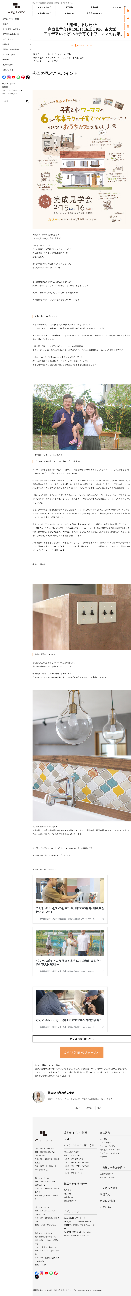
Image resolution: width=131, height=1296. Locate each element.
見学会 (89, 1108)
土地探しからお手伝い (11, 49)
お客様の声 (69, 13)
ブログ (5, 24)
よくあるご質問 (9, 55)
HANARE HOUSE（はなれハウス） (78, 1232)
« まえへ (77, 1108)
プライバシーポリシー (9, 94)
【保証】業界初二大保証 (73, 1169)
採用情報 (5, 87)
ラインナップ (8, 39)
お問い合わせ (8, 70)
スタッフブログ (44, 7)
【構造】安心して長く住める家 (76, 1166)
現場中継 (94, 7)
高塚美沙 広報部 (61, 1092)
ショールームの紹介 (108, 1146)
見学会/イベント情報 (11, 19)
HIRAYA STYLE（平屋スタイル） (77, 1235)
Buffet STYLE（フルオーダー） (76, 1218)
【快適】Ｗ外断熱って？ (73, 1159)
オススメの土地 (119, 7)
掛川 (73, 45)
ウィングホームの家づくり (13, 29)
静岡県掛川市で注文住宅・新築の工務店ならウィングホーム (56, 1290)
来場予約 (6, 60)
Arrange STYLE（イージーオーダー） (78, 1221)
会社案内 (6, 44)
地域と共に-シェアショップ (111, 1150)
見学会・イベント (94, 13)
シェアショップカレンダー (11, 90)
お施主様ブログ (44, 13)
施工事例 (69, 7)
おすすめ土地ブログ (108, 1177)
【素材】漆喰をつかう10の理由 (76, 1162)
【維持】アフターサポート (74, 1173)
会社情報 (103, 1139)
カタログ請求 (8, 65)
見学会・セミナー (84, 45)
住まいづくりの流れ (72, 1155)
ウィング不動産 (7, 84)
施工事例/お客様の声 (11, 34)
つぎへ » (100, 1108)
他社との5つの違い (71, 1152)
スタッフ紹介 (106, 1099)
